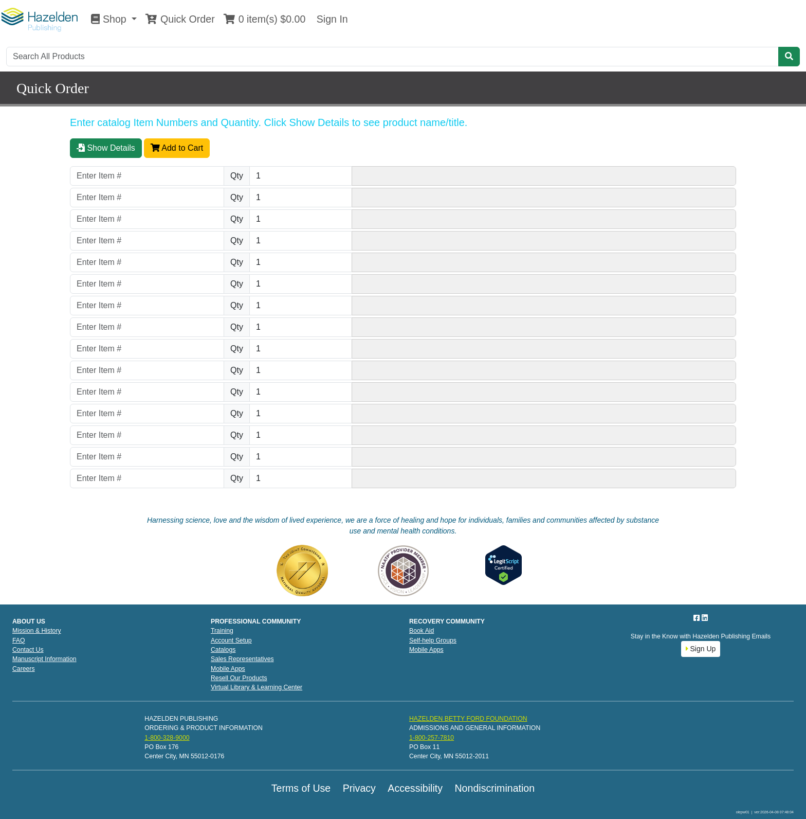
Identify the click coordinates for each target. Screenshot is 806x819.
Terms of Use (301, 788)
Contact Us (28, 649)
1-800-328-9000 (166, 737)
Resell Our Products (239, 678)
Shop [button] (110, 19)
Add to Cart (177, 148)
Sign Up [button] (701, 649)
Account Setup (231, 640)
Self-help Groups (432, 640)
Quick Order (180, 19)
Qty (236, 175)
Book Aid (421, 630)
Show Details (106, 148)
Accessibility (415, 788)
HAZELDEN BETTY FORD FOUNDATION (468, 718)
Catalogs (223, 649)
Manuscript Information (44, 659)
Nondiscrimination (494, 788)
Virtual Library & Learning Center (256, 687)
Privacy (359, 788)
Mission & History (36, 630)
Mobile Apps (228, 668)
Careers (23, 668)
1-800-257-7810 (431, 737)
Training (222, 630)
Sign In (330, 19)
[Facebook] (697, 618)
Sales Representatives (242, 659)
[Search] (392, 56)
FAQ (18, 640)
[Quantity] (300, 176)
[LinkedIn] (705, 618)
